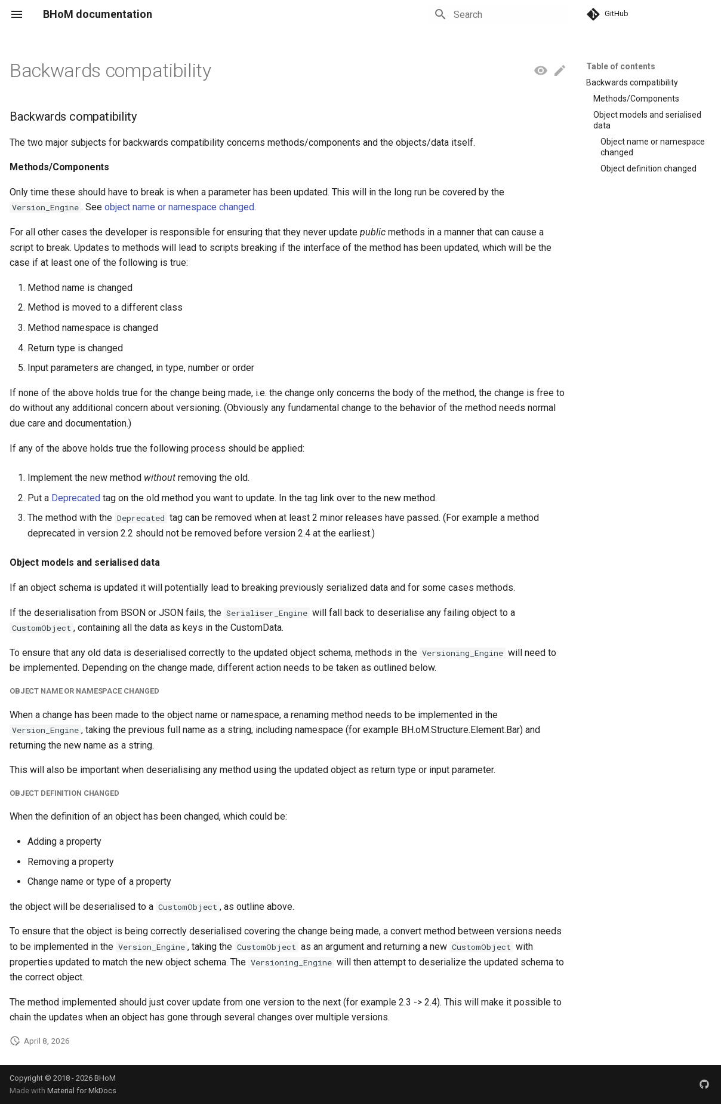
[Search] (497, 14)
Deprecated (75, 498)
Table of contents (620, 66)
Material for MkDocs (81, 1090)
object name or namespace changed (179, 207)
